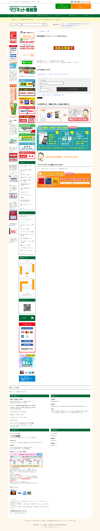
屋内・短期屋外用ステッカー (26, 238)
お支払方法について (29, 15)
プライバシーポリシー (64, 520)
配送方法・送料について (43, 15)
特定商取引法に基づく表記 (58, 95)
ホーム (15, 15)
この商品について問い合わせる (54, 74)
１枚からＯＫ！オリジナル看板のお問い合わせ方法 (21, 19)
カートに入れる (72, 89)
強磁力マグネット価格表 (25, 245)
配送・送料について (38, 520)
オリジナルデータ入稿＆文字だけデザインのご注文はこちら (48, 19)
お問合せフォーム (82, 7)
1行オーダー (76, 25)
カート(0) (84, 15)
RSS (71, 520)
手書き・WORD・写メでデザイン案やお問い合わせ (27, 216)
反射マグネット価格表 (24, 229)
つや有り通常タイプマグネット (26, 247)
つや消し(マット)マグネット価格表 (26, 225)
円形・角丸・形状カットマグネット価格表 (27, 235)
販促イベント (64, 23)
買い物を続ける (64, 74)
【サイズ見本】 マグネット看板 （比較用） (27, 242)
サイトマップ (23, 222)
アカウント (56, 15)
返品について (49, 95)
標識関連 (63, 25)
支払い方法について (29, 520)
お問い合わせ (70, 15)
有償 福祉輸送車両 (78, 23)
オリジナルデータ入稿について (26, 219)
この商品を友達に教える (42, 74)
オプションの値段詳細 (41, 95)
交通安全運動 (70, 23)
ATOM (74, 520)
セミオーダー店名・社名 (66, 27)
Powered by (50, 527)
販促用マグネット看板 (45, 31)
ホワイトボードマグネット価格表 (27, 231)
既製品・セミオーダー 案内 (26, 250)
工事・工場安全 (85, 23)
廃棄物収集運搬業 (69, 25)
